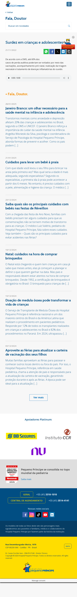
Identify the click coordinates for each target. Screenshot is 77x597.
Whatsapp (46, 51)
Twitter (57, 51)
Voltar (10, 12)
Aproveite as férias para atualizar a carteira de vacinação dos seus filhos (36, 352)
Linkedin (63, 51)
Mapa (68, 546)
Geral (26, 494)
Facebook (51, 51)
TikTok (38, 514)
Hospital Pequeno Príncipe (14, 4)
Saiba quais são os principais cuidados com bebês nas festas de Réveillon (37, 206)
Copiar (69, 51)
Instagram (31, 514)
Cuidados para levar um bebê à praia (31, 162)
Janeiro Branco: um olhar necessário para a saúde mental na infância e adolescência (36, 110)
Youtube (45, 514)
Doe (68, 44)
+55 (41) (46, 494)
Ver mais (38, 397)
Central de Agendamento (27, 500)
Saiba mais (26, 479)
